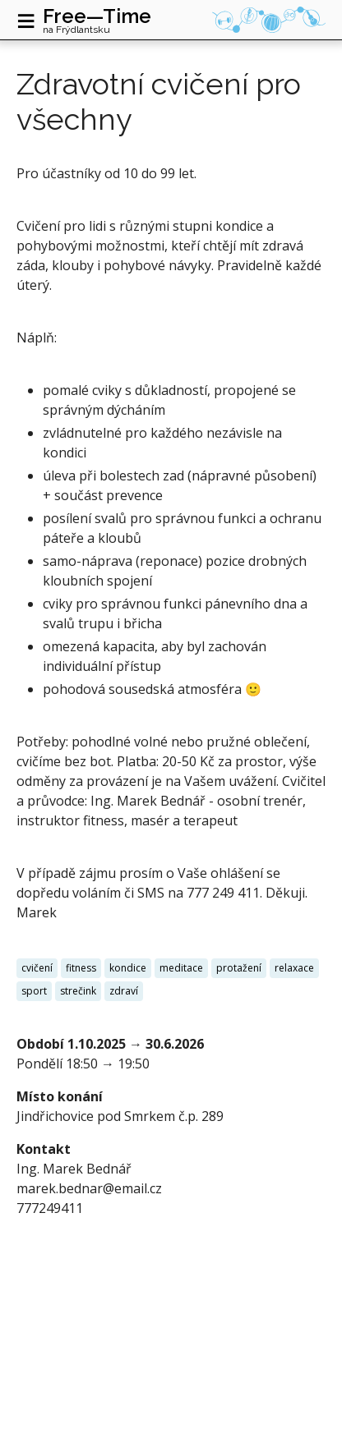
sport (34, 991)
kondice (127, 968)
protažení (238, 968)
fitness (81, 968)
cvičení (37, 968)
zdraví (123, 991)
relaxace (294, 968)
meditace (181, 968)
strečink (78, 991)
